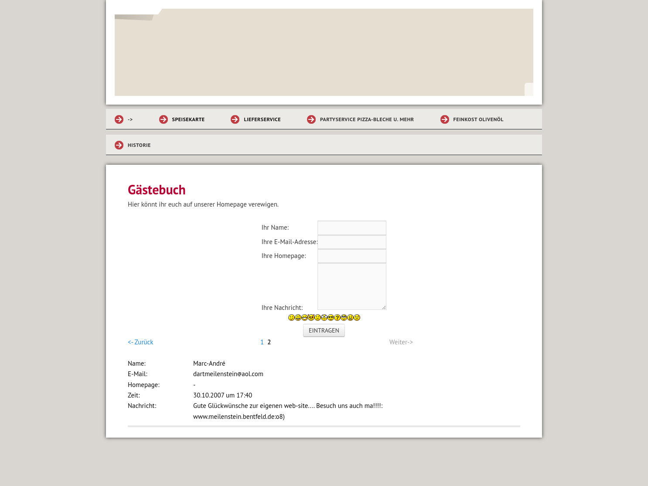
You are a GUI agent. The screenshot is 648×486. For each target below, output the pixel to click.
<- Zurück (140, 342)
